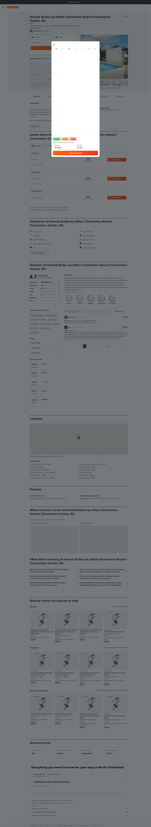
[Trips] (3, 44)
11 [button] (67, 60)
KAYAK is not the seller (80, 808)
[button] (149, 2)
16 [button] (58, 64)
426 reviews (45, 31)
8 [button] (53, 60)
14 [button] (49, 64)
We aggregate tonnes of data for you (80, 812)
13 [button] (44, 64)
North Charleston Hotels (96, 825)
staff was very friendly (37, 315)
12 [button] (72, 60)
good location (35, 324)
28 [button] (49, 74)
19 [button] (72, 64)
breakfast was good (51, 315)
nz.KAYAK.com (33, 825)
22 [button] (54, 69)
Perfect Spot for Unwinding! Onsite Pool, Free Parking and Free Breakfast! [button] (91, 632)
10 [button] (63, 60)
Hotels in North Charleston (42, 786)
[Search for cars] (3, 21)
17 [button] (63, 64)
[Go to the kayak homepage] (13, 7)
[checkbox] (39, 366)
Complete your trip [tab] (39, 774)
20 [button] (45, 69)
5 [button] (72, 55)
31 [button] (63, 74)
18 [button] (67, 64)
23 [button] (58, 69)
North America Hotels (50, 825)
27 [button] (44, 74)
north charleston (45, 328)
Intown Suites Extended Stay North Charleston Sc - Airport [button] (41, 674)
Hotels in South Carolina (81, 825)
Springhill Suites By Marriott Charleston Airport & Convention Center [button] (90, 716)
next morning (35, 332)
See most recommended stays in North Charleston (112, 690)
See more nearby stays (121, 606)
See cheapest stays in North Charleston (115, 647)
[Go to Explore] (3, 31)
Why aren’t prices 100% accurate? (80, 815)
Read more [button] (68, 340)
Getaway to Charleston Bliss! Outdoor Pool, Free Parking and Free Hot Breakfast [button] (42, 632)
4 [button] (67, 55)
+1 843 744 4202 (35, 28)
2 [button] (58, 55)
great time (56, 324)
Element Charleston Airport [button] (63, 714)
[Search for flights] (3, 13)
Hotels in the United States (66, 825)
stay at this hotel (46, 324)
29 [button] (54, 74)
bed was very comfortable (38, 320)
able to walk (34, 328)
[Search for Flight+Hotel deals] (3, 25)
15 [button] (54, 64)
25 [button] (68, 69)
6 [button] (44, 60)
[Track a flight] (3, 35)
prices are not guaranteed (68, 803)
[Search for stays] (3, 17)
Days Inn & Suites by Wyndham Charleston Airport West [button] (89, 674)
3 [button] (63, 55)
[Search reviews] (90, 311)
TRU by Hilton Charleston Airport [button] (114, 632)
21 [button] (49, 69)
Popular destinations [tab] (54, 774)
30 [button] (58, 74)
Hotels (41, 825)
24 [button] (63, 69)
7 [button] (49, 60)
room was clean (52, 320)
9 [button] (58, 60)
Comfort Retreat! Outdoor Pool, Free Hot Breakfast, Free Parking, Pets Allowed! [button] (66, 632)
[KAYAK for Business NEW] (3, 39)
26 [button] (72, 69)
